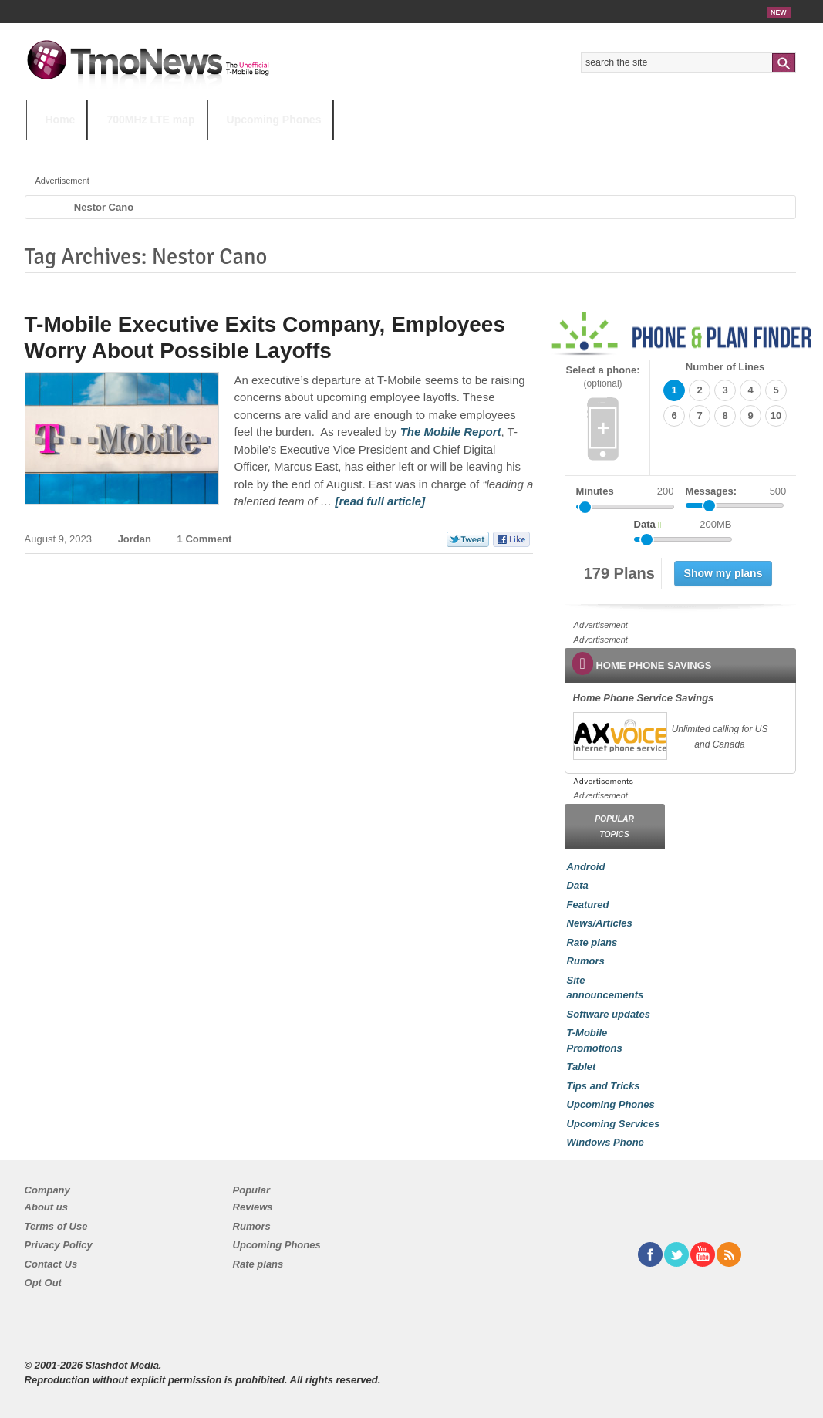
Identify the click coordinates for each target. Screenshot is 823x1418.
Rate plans (592, 942)
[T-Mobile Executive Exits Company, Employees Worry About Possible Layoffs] (450, 431)
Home (61, 119)
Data (578, 885)
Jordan (134, 539)
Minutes (595, 491)
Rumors (586, 961)
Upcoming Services (613, 1123)
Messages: (736, 491)
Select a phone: (603, 377)
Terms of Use (56, 1226)
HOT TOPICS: (65, 150)
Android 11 (295, 150)
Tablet (581, 1066)
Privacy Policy (59, 1245)
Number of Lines (725, 367)
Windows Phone (605, 1142)
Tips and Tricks (603, 1086)
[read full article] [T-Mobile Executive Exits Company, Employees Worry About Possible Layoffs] (380, 501)
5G (133, 150)
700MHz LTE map (150, 119)
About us (46, 1207)
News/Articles (599, 923)
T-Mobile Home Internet (547, 150)
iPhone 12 (204, 150)
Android (586, 867)
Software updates (608, 1014)
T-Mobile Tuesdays (406, 150)
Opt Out (43, 1282)
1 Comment (204, 539)
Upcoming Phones (274, 119)
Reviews (253, 1207)
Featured (588, 904)
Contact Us (51, 1264)
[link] (619, 736)
